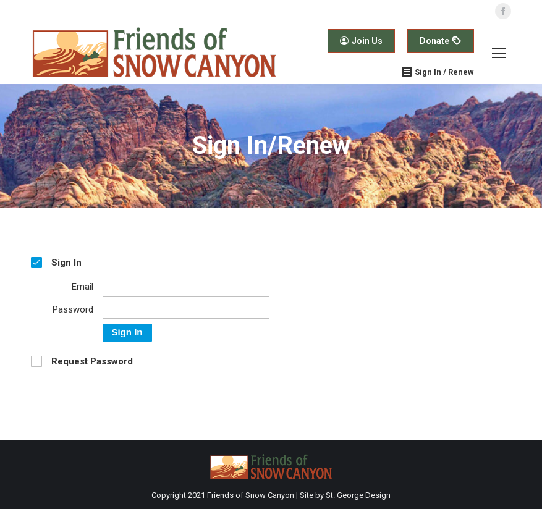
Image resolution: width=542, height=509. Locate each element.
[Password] (186, 310)
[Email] (186, 288)
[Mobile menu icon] (498, 53)
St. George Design (358, 495)
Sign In (127, 332)
